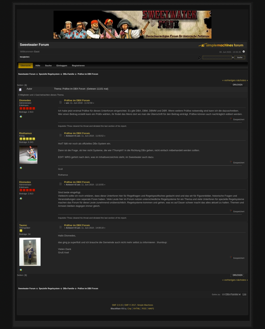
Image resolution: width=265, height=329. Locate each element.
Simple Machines (145, 305)
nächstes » (242, 80)
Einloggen (62, 65)
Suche (48, 65)
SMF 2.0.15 (117, 305)
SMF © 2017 (130, 305)
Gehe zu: (216, 294)
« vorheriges (229, 80)
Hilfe (37, 65)
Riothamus (25, 133)
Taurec (23, 225)
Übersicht (26, 65)
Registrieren (78, 65)
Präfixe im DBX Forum (77, 100)
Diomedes (25, 100)
